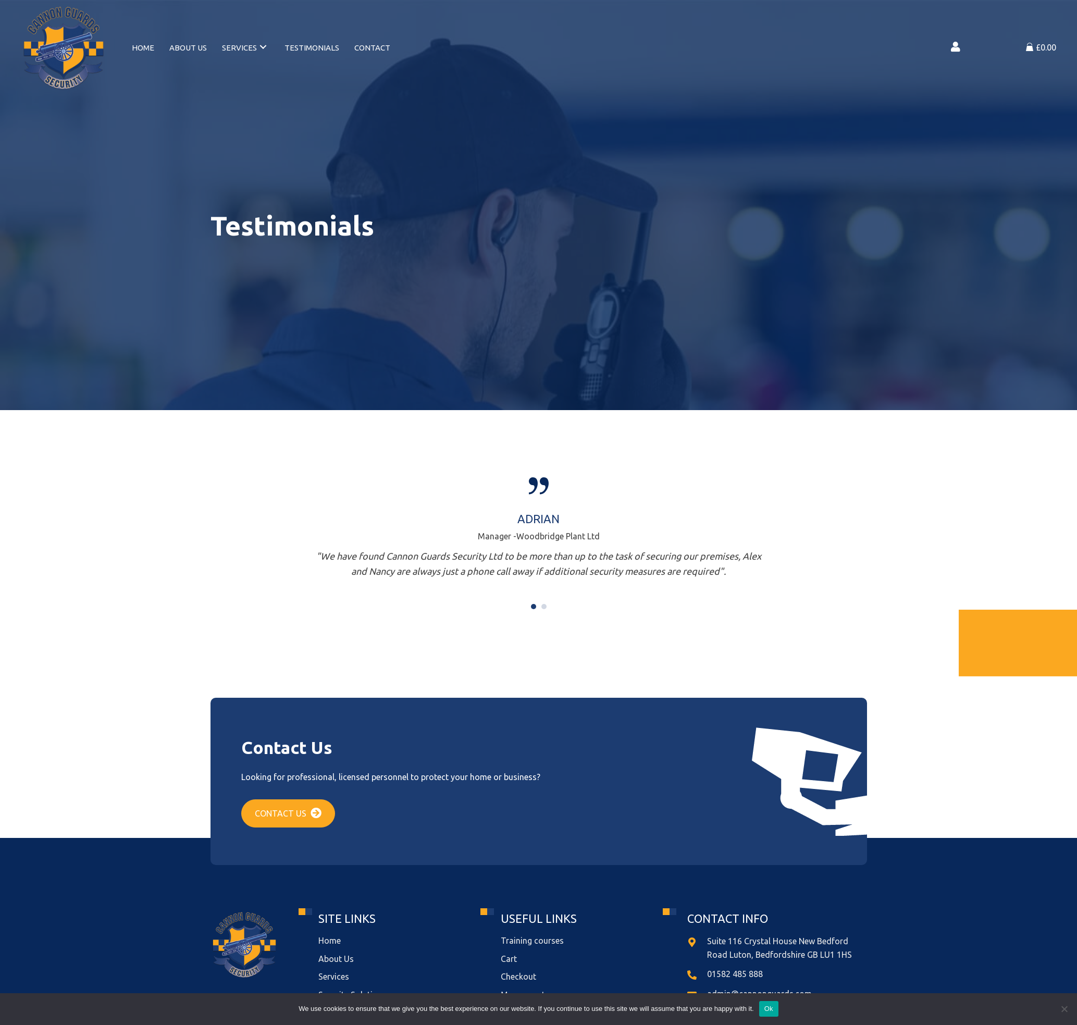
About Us (336, 959)
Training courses (532, 940)
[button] (288, 813)
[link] (143, 46)
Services (333, 976)
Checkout (518, 976)
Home (329, 940)
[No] (1064, 1009)
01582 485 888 (735, 974)
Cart (509, 959)
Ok (768, 1008)
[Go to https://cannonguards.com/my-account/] (955, 48)
